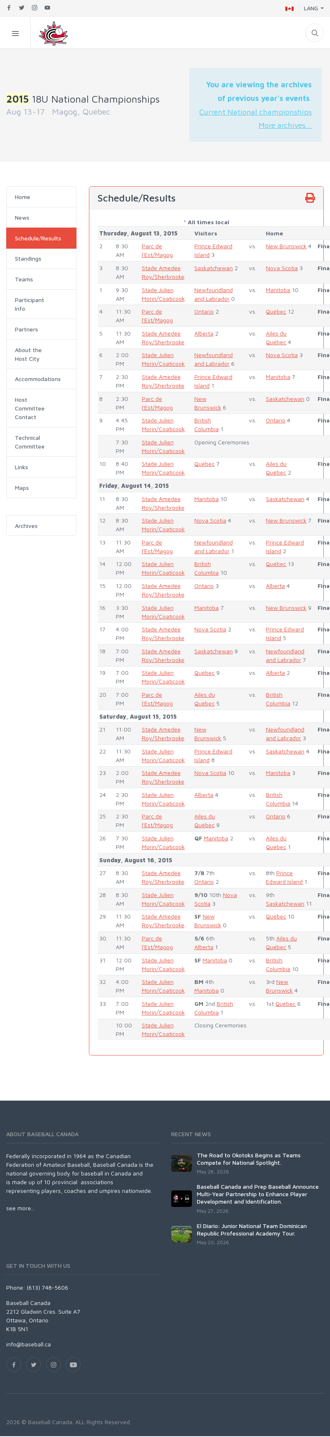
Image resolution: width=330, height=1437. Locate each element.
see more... (20, 1207)
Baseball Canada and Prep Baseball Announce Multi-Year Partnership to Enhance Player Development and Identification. (258, 1194)
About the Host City (28, 354)
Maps (22, 487)
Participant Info (29, 304)
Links (21, 466)
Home (22, 196)
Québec (276, 311)
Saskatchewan (213, 267)
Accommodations (38, 378)
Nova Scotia (282, 267)
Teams (24, 279)
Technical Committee (30, 442)
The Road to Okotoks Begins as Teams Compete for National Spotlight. (249, 1159)
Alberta (203, 333)
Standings (28, 258)
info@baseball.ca (28, 1344)
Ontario (204, 311)
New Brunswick (286, 245)
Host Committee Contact (30, 408)
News (22, 217)
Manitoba (278, 289)
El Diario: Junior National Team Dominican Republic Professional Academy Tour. (252, 1229)
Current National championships (255, 111)
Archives (26, 525)
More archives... (285, 125)
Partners (26, 329)
